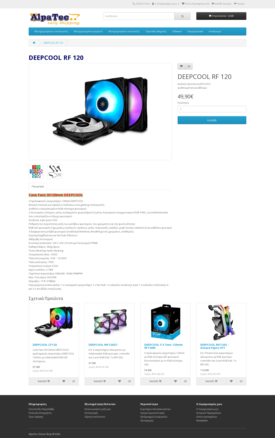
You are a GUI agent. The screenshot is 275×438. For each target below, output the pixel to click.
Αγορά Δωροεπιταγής (152, 413)
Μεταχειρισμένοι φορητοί (88, 31)
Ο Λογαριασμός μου (207, 409)
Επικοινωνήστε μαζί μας (98, 409)
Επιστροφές (91, 413)
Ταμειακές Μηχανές (156, 31)
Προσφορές (147, 420)
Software (177, 31)
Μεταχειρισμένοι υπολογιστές (51, 31)
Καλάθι (212, 120)
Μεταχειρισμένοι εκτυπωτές (124, 31)
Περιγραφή (38, 186)
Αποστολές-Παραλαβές (41, 409)
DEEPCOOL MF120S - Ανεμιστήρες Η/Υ (214, 346)
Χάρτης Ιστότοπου (95, 416)
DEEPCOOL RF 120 (53, 42)
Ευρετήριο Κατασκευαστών (155, 409)
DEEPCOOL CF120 (45, 344)
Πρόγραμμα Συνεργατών (153, 416)
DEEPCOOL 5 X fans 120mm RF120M (163, 346)
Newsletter (202, 420)
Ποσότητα (183, 102)
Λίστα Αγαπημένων (206, 416)
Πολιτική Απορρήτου (40, 413)
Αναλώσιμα (215, 31)
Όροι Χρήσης (36, 416)
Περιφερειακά (195, 31)
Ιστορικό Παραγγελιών (208, 413)
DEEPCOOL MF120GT (103, 344)
